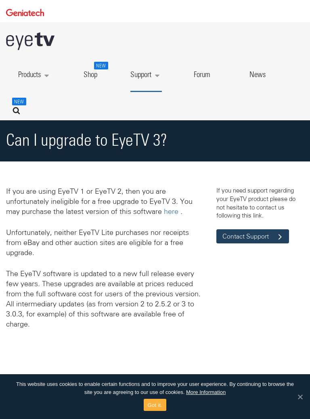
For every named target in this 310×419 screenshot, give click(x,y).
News (257, 75)
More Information (206, 392)
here (171, 211)
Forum (202, 75)
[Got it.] (300, 397)
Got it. (155, 405)
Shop (95, 70)
